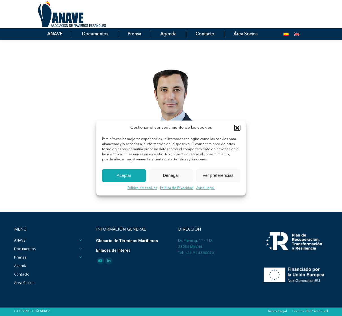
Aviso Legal (205, 188)
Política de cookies (142, 188)
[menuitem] (286, 44)
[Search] (267, 5)
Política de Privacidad (176, 188)
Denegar (171, 175)
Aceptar (124, 175)
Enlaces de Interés (113, 250)
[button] (237, 128)
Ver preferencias (218, 175)
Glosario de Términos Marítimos (127, 240)
